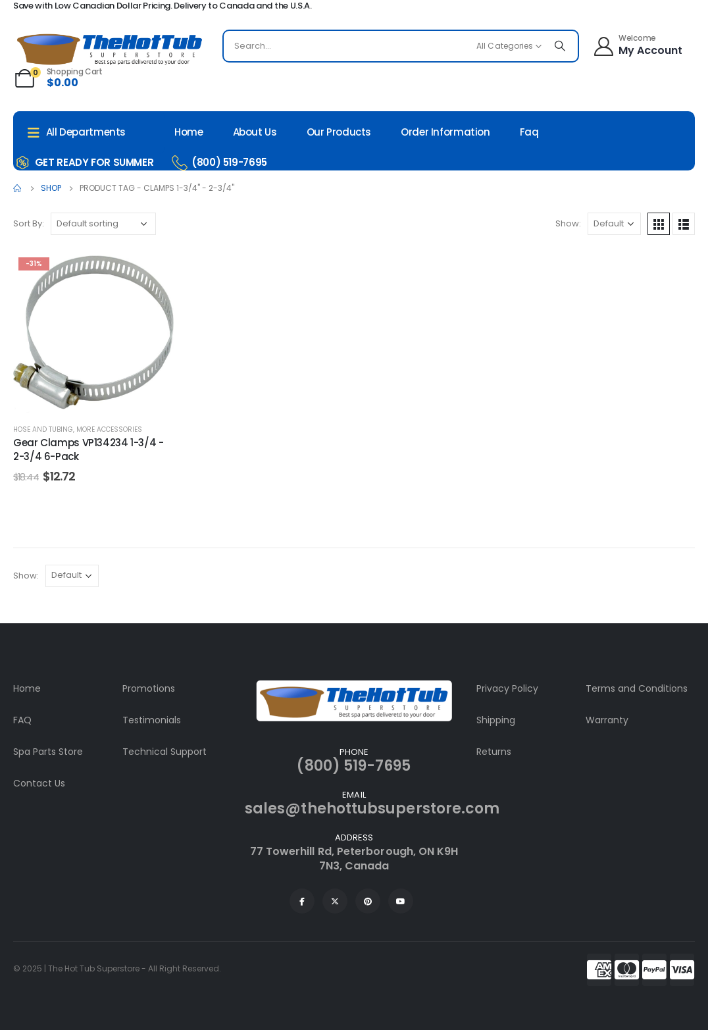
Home (188, 132)
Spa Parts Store (48, 751)
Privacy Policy (507, 688)
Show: (568, 223)
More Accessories (109, 429)
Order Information (445, 132)
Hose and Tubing (43, 429)
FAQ (22, 720)
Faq (529, 132)
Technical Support (164, 751)
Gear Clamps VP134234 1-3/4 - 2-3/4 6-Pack (88, 449)
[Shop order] (103, 224)
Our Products (339, 132)
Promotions (148, 688)
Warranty (607, 720)
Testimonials (151, 720)
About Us (255, 132)
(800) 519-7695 (354, 766)
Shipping (495, 720)
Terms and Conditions (637, 688)
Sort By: (28, 223)
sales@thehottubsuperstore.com (372, 808)
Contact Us (39, 783)
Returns (493, 751)
